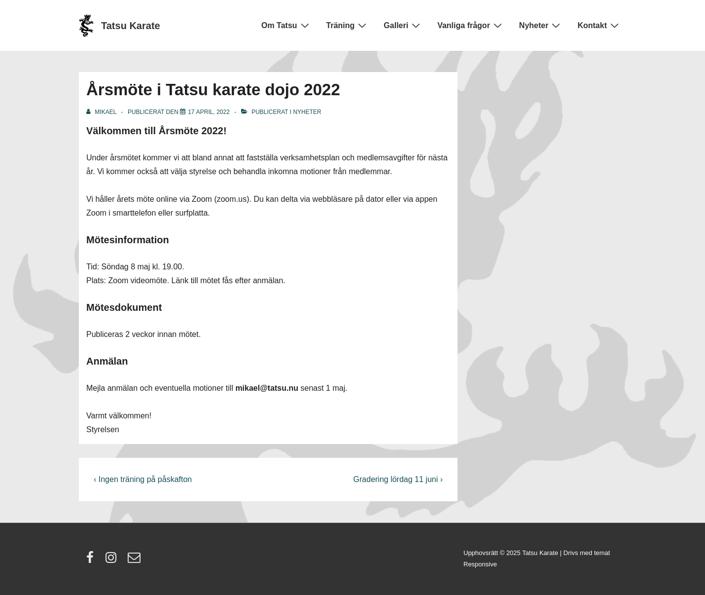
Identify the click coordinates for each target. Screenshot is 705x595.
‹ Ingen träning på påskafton (143, 479)
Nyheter (541, 25)
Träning (347, 25)
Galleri (403, 25)
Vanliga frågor (470, 25)
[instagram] (113, 560)
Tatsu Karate (130, 25)
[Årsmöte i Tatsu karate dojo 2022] (209, 112)
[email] (135, 560)
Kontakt (599, 25)
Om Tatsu (286, 25)
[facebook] (92, 560)
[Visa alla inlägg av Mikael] (102, 112)
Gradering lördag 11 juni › (398, 479)
